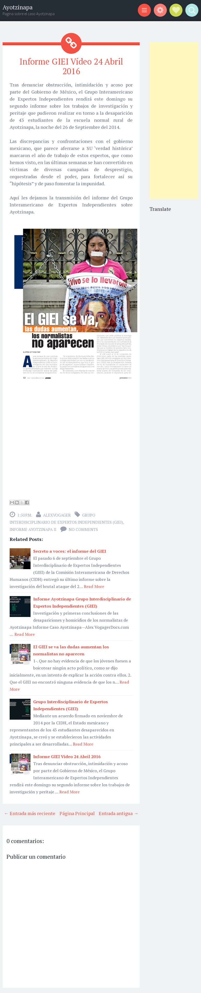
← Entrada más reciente (29, 813)
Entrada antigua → (118, 813)
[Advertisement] (174, 120)
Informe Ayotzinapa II (33, 529)
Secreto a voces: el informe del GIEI (69, 551)
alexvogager (57, 515)
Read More (94, 586)
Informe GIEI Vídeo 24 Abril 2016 (71, 66)
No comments (83, 529)
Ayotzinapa (18, 7)
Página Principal (77, 813)
